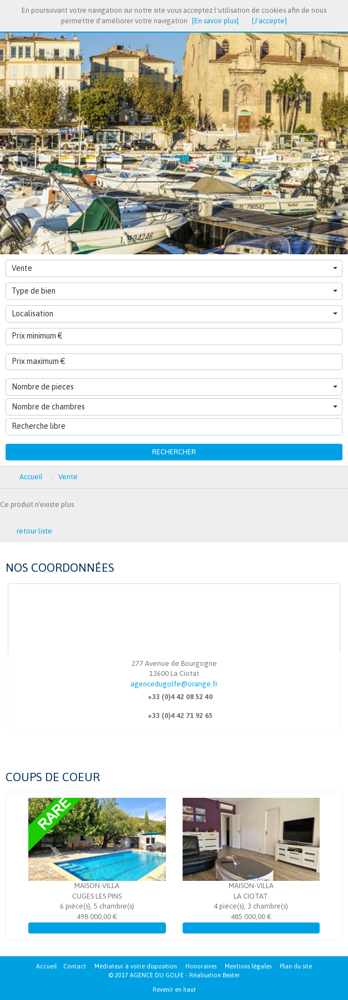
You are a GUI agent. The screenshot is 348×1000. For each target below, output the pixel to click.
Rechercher (174, 452)
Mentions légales (248, 966)
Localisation (174, 313)
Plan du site (296, 966)
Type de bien (174, 290)
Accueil (46, 966)
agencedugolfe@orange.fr (174, 684)
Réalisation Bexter (214, 975)
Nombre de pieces (174, 386)
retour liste (34, 531)
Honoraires (200, 966)
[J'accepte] (269, 21)
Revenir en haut (174, 989)
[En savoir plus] (215, 21)
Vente (174, 268)
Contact (74, 966)
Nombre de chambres (174, 406)
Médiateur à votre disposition (135, 966)
